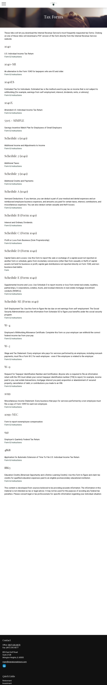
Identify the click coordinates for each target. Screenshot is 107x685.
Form (6, 270)
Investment (7, 683)
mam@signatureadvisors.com (15, 662)
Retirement (7, 681)
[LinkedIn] (4, 666)
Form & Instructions (13, 57)
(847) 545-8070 (14, 645)
